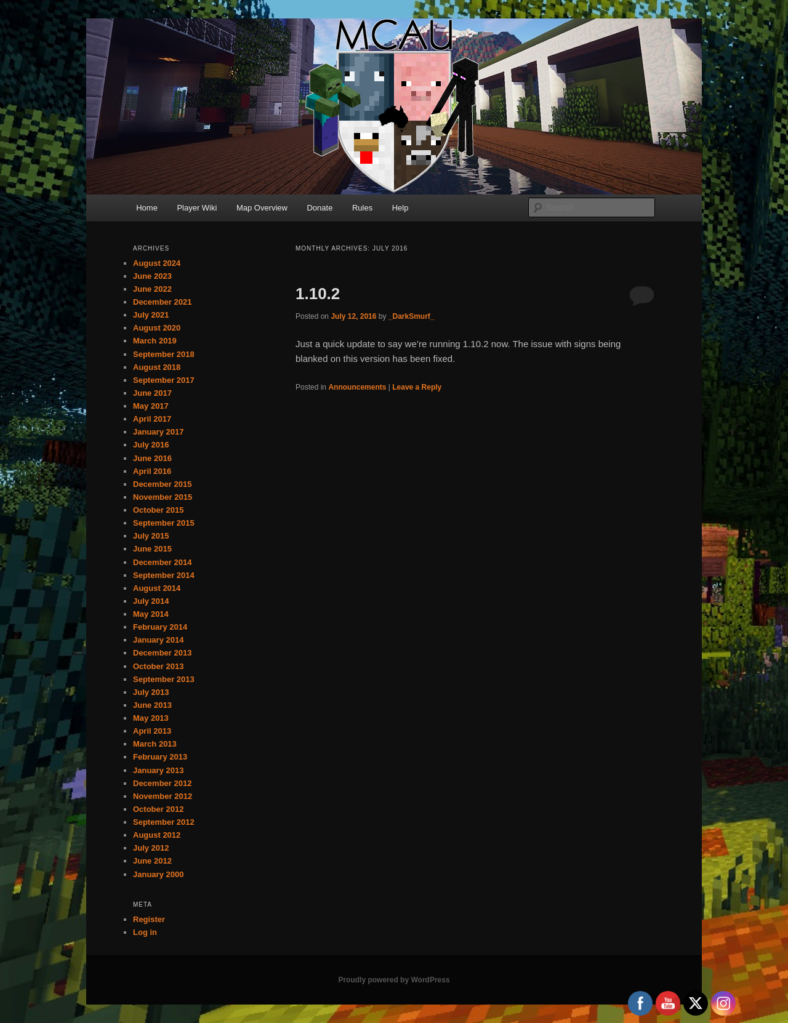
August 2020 (156, 327)
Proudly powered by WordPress (393, 980)
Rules (362, 207)
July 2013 (151, 692)
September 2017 (164, 380)
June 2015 (152, 548)
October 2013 (158, 666)
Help (400, 207)
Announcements (357, 387)
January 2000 (158, 874)
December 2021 (162, 302)
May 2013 (151, 718)
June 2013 (152, 705)
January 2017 (158, 431)
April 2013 (152, 731)
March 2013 (155, 743)
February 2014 (160, 627)
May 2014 (151, 614)
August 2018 (156, 367)
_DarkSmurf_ (411, 316)
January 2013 (158, 770)
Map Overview (261, 207)
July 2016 (151, 444)
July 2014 (151, 601)
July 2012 (151, 847)
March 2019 (155, 340)
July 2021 (151, 314)
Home (147, 207)
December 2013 (162, 652)
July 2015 (151, 535)
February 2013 (160, 756)
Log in (145, 932)
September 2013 (164, 679)
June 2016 (152, 458)
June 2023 (152, 276)
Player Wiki (197, 207)
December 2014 (162, 562)
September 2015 (164, 523)
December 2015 (162, 484)
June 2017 (152, 393)
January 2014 (158, 639)
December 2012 (162, 783)
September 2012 (164, 822)
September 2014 (164, 575)
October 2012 (158, 809)
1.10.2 (318, 293)
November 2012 (162, 796)
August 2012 (156, 835)
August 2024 (156, 263)
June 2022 (152, 289)
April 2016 (152, 471)
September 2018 (164, 354)
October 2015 (158, 510)
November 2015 (162, 497)
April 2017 (152, 418)
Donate (319, 207)
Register (149, 919)
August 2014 (156, 588)
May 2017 (151, 406)
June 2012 (152, 860)
